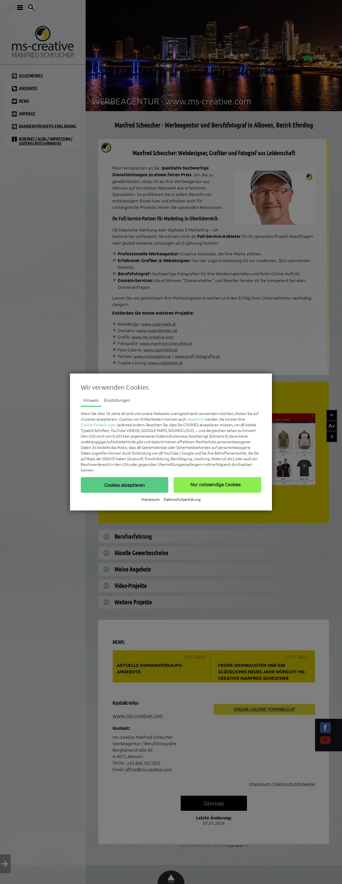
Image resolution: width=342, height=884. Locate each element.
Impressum (150, 499)
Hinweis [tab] (91, 400)
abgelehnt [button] (195, 419)
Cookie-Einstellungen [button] (99, 425)
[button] (124, 485)
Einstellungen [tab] (117, 400)
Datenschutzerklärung (182, 499)
